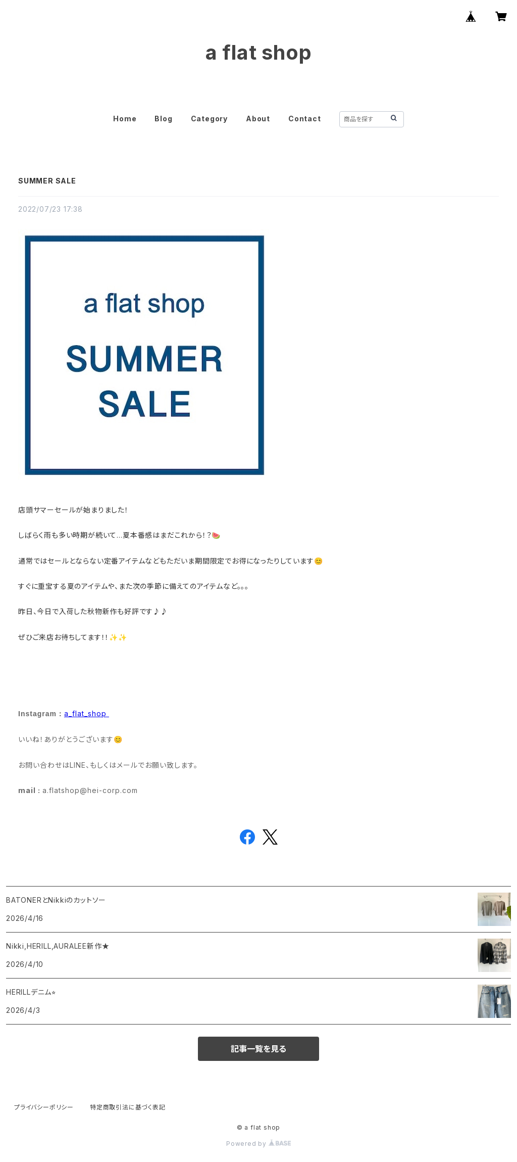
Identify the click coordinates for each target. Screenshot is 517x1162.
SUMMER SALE (47, 180)
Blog (163, 118)
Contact (304, 118)
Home (124, 118)
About (258, 118)
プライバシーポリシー (44, 1107)
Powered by (258, 1143)
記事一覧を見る (258, 1049)
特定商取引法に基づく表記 (128, 1107)
